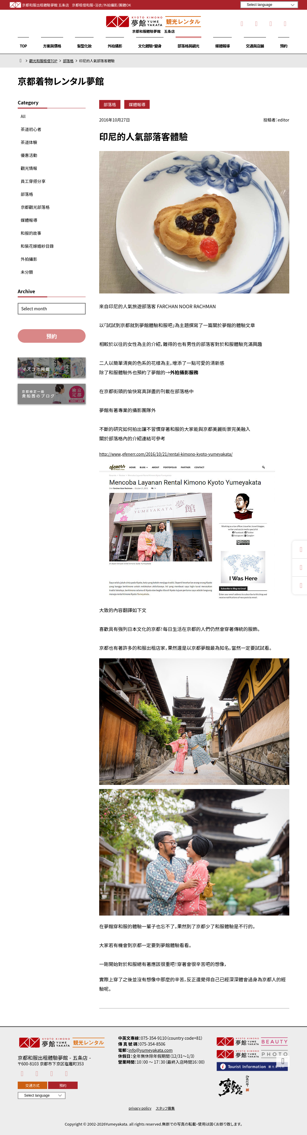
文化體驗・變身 (149, 46)
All (23, 116)
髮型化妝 (84, 46)
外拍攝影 (115, 46)
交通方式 (32, 1085)
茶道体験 (29, 142)
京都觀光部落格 (35, 207)
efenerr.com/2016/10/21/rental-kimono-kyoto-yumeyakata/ (191, 453)
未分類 (27, 272)
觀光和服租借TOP (43, 61)
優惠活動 (29, 155)
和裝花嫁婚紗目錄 (37, 246)
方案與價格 (52, 46)
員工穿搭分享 (33, 181)
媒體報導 (222, 46)
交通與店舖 (255, 46)
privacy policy (140, 1108)
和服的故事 (31, 233)
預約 (283, 46)
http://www (112, 453)
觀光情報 (29, 168)
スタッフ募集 (165, 1108)
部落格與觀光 (188, 46)
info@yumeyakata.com (150, 1050)
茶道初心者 (31, 129)
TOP (23, 46)
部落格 (68, 61)
